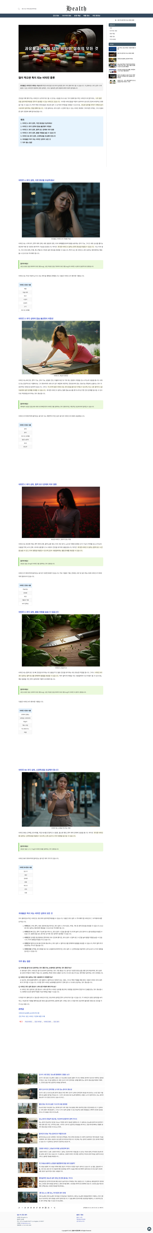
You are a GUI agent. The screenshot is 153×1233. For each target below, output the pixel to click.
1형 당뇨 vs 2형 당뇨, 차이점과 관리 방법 (52, 1192)
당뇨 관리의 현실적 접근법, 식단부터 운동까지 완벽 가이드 (58, 1118)
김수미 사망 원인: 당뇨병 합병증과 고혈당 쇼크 (54, 1074)
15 (31, 1207)
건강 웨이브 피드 (80, 1221)
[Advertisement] (122, 96)
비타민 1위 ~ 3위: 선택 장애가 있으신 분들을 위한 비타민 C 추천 (126, 81)
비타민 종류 (47, 1021)
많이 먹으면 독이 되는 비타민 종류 (126, 20)
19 (42, 1207)
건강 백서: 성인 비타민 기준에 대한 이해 (126, 48)
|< (19, 1207)
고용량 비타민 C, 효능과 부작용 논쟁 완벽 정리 (54, 1148)
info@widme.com (26, 1222)
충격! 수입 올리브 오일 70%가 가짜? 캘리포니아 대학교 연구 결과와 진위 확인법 (126, 76)
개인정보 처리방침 (80, 1219)
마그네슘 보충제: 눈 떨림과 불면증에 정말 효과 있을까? (57, 1163)
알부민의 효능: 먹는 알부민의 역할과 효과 (52, 1133)
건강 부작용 (38, 1021)
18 (39, 1207)
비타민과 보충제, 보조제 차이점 (125, 58)
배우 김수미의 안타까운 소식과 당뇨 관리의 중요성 (55, 1089)
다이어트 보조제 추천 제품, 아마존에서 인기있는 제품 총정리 (126, 70)
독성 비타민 (28, 1021)
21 (48, 1207)
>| (54, 1207)
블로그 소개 (79, 1217)
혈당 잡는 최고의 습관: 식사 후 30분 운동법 (53, 1104)
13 (25, 1207)
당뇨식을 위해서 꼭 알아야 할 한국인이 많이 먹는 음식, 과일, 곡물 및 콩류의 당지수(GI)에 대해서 (126, 65)
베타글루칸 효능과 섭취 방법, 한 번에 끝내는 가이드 (56, 1177)
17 (37, 1207)
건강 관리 (56, 1021)
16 (34, 1207)
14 (28, 1207)
